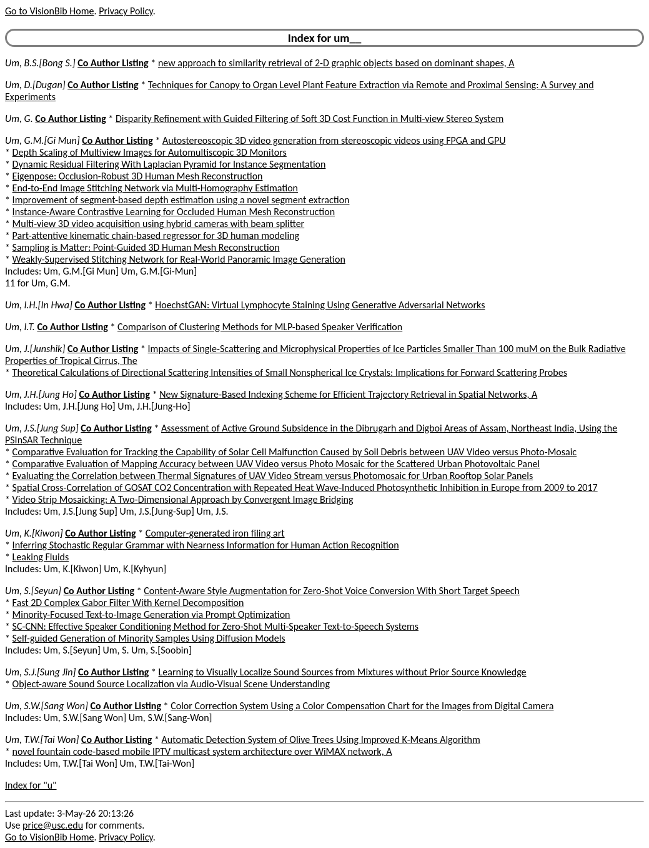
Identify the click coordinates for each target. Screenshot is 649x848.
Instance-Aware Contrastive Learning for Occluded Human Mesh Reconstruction (173, 212)
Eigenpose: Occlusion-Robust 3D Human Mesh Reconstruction (137, 176)
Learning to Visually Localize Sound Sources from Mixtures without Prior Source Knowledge (343, 672)
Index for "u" (31, 785)
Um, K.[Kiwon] (34, 533)
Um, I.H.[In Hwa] (38, 305)
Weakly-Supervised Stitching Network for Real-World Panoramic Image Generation (178, 259)
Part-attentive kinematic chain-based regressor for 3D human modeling (155, 235)
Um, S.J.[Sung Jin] (40, 672)
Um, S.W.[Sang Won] (46, 706)
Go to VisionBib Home (49, 11)
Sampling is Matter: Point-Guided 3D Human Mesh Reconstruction (146, 247)
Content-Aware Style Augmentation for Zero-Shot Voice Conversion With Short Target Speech (332, 591)
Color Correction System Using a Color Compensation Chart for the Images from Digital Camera (362, 706)
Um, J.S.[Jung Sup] (42, 428)
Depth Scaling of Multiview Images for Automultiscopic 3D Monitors (149, 152)
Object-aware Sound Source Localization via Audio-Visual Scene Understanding (171, 684)
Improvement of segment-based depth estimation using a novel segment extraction (181, 200)
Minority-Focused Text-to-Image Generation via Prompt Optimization (151, 614)
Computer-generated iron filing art (215, 533)
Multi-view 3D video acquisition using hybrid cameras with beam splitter (158, 224)
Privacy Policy (125, 11)
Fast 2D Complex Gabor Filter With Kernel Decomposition (128, 602)
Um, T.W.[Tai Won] (42, 739)
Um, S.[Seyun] (33, 591)
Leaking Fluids (40, 557)
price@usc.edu (52, 825)
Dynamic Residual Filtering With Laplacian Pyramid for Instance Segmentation (169, 164)
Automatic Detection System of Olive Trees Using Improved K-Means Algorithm (321, 739)
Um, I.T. (20, 327)
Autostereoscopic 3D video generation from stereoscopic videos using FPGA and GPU (333, 140)
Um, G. (19, 118)
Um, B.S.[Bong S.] (40, 63)
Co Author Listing (112, 63)
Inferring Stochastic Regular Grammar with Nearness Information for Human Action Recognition (205, 545)
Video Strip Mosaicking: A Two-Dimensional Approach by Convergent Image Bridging (183, 499)
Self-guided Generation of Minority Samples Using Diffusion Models (148, 638)
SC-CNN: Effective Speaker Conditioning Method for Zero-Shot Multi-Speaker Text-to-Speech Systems (215, 626)
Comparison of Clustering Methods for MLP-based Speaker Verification (259, 327)
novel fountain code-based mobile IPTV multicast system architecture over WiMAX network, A (202, 751)
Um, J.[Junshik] (35, 349)
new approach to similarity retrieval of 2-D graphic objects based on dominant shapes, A (336, 63)
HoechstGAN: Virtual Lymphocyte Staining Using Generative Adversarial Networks (320, 305)
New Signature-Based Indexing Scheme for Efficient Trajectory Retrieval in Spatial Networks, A (348, 394)
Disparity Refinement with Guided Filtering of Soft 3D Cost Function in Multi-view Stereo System (309, 118)
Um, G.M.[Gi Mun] (42, 140)
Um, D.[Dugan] (35, 85)
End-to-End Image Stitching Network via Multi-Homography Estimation (155, 188)
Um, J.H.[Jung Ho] (41, 394)
